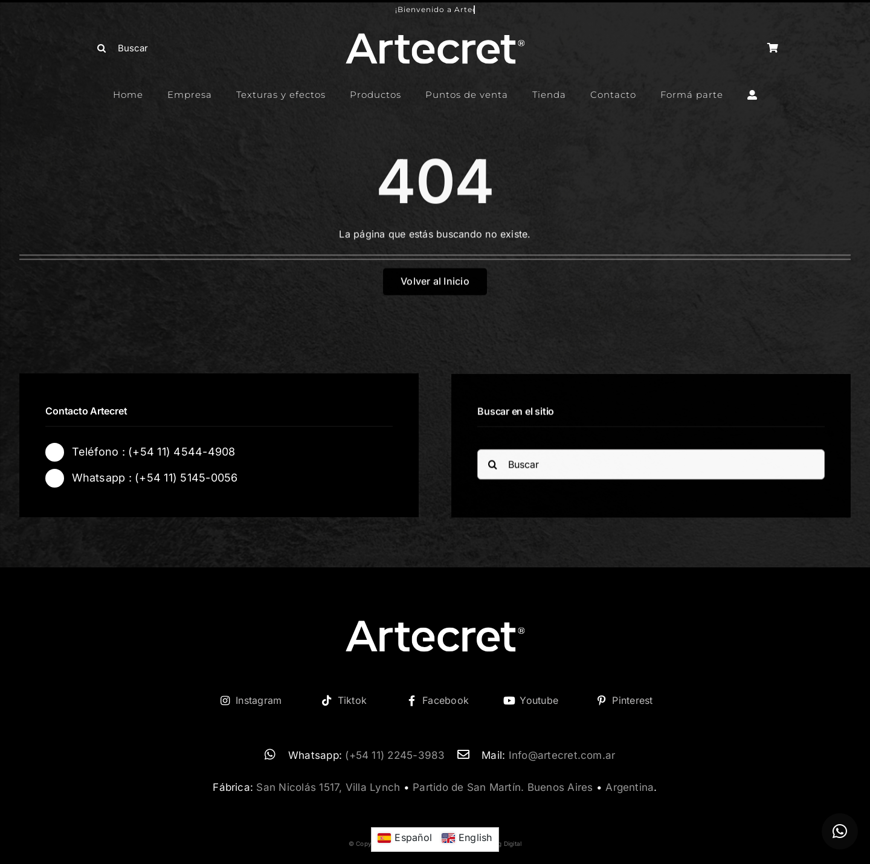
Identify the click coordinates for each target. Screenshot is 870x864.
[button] (840, 831)
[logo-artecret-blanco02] (435, 37)
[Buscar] (174, 48)
